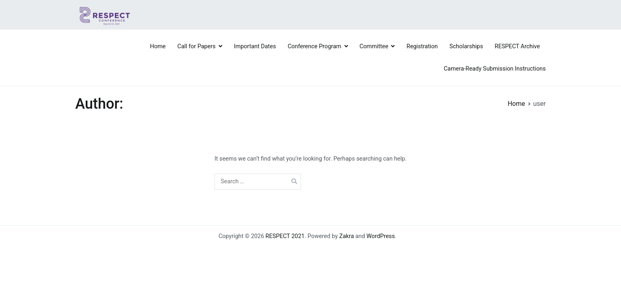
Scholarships (466, 46)
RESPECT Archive (517, 46)
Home (158, 46)
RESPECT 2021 (285, 236)
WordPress (381, 236)
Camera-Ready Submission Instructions (495, 68)
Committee (373, 46)
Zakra (346, 236)
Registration (422, 46)
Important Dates (255, 46)
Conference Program (314, 46)
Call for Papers (196, 46)
